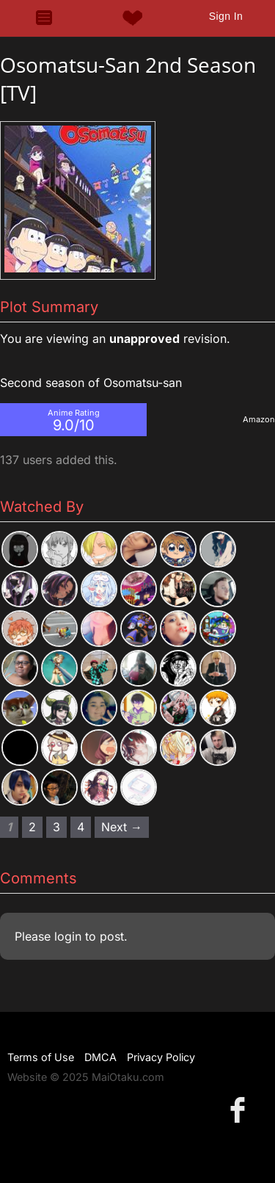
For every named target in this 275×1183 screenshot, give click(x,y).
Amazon (259, 419)
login (67, 936)
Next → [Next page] (121, 827)
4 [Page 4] (80, 827)
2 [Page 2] (32, 827)
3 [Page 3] (56, 827)
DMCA (100, 1057)
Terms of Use (40, 1057)
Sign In (226, 16)
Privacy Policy (161, 1057)
